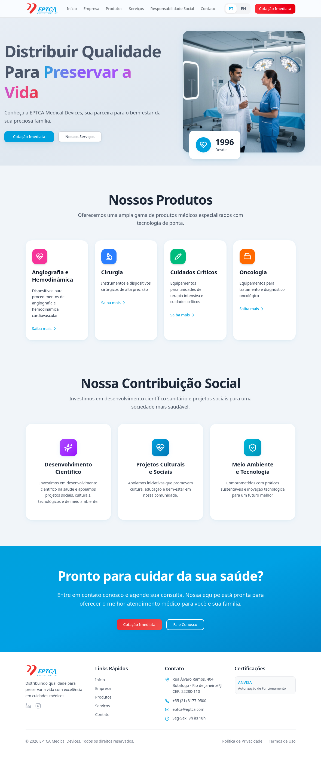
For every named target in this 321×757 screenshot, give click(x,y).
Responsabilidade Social (172, 8)
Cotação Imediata (275, 8)
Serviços (136, 8)
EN (243, 8)
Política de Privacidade (242, 741)
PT (231, 8)
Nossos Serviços (79, 136)
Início (72, 8)
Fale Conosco (185, 624)
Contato (208, 8)
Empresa (91, 8)
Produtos (114, 8)
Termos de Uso (282, 741)
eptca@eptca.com (188, 709)
